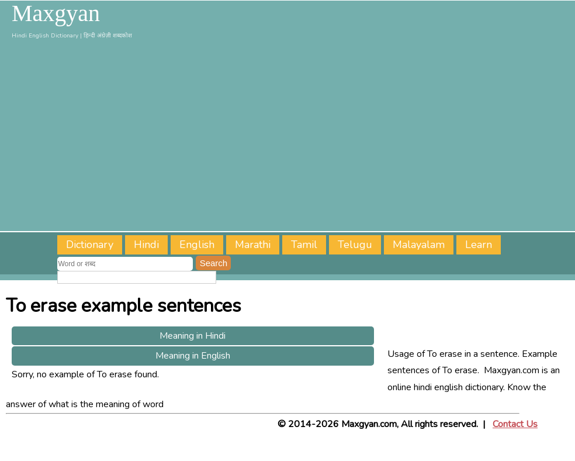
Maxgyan (56, 13)
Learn (478, 245)
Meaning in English (192, 355)
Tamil (304, 245)
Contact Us (515, 424)
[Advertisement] (287, 137)
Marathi (253, 245)
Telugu (355, 245)
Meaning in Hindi (193, 335)
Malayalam (419, 245)
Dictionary (89, 245)
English (196, 245)
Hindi (146, 245)
